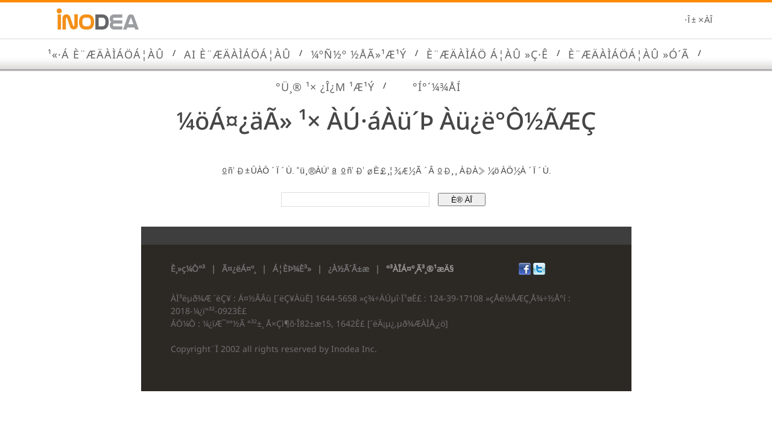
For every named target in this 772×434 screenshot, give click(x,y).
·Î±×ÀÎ (698, 20)
